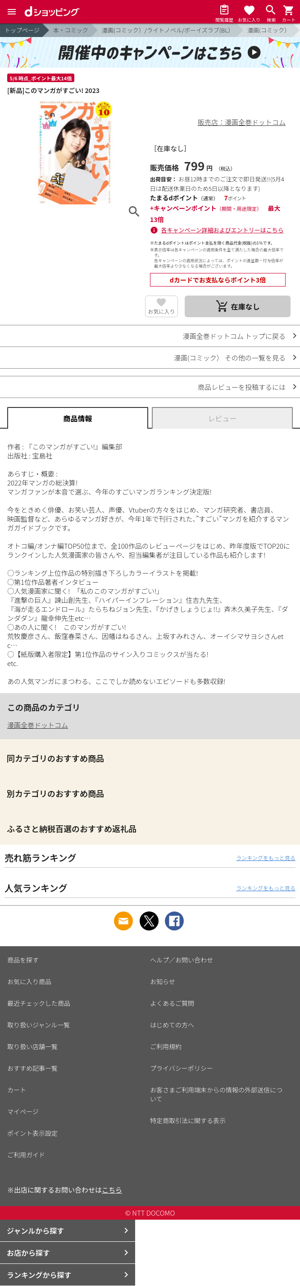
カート (16, 1089)
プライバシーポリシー (181, 1068)
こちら (112, 1189)
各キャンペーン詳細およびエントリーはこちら (222, 230)
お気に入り (161, 311)
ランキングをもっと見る (265, 857)
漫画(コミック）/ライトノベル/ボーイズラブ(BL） (168, 30)
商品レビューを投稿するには (242, 387)
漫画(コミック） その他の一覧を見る (230, 357)
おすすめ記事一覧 (32, 1068)
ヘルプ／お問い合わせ (181, 959)
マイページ (23, 1111)
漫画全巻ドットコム (37, 725)
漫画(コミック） (268, 30)
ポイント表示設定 (32, 1133)
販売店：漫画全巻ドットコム (242, 122)
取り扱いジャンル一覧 (38, 1024)
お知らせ (162, 981)
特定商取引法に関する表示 (188, 1120)
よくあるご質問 (172, 1003)
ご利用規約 (166, 1046)
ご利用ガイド (26, 1154)
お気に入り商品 (29, 981)
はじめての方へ (172, 1024)
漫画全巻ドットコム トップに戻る (234, 336)
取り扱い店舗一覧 (32, 1046)
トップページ (22, 30)
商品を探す (23, 959)
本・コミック (70, 30)
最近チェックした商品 (38, 1003)
